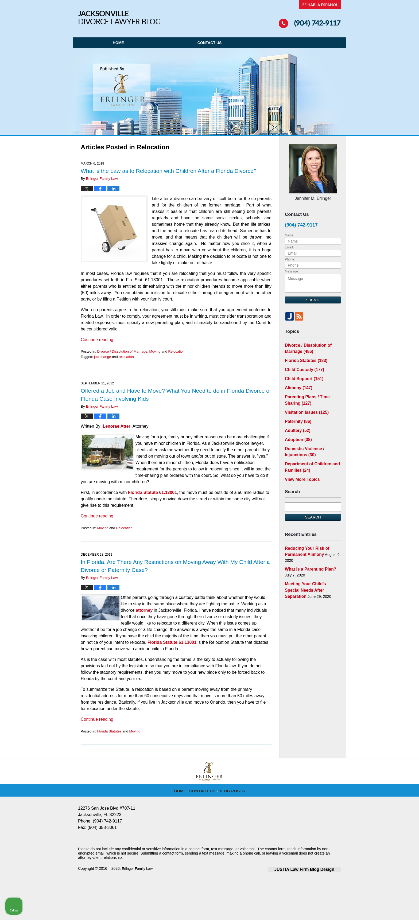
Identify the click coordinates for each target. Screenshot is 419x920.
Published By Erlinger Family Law (310, 14)
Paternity (297, 413)
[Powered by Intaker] (374, 908)
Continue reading (97, 339)
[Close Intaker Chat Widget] (401, 749)
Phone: (290, 258)
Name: (289, 234)
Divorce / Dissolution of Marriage (122, 351)
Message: (292, 270)
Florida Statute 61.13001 (152, 492)
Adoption (297, 430)
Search (313, 504)
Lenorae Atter (116, 426)
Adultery (296, 422)
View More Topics (300, 467)
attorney (144, 610)
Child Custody (302, 366)
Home (118, 43)
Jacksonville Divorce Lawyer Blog (119, 17)
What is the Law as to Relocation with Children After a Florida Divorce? (169, 171)
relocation (126, 357)
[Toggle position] (390, 749)
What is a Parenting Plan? (308, 554)
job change (102, 357)
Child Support (302, 374)
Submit (313, 299)
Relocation (176, 351)
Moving (155, 351)
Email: (289, 246)
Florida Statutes (109, 731)
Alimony (297, 382)
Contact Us (209, 43)
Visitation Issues (304, 405)
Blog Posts (230, 790)
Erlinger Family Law (138, 868)
